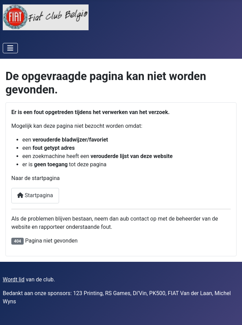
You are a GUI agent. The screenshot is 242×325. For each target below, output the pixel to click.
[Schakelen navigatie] (10, 48)
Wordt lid (13, 279)
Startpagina (35, 195)
